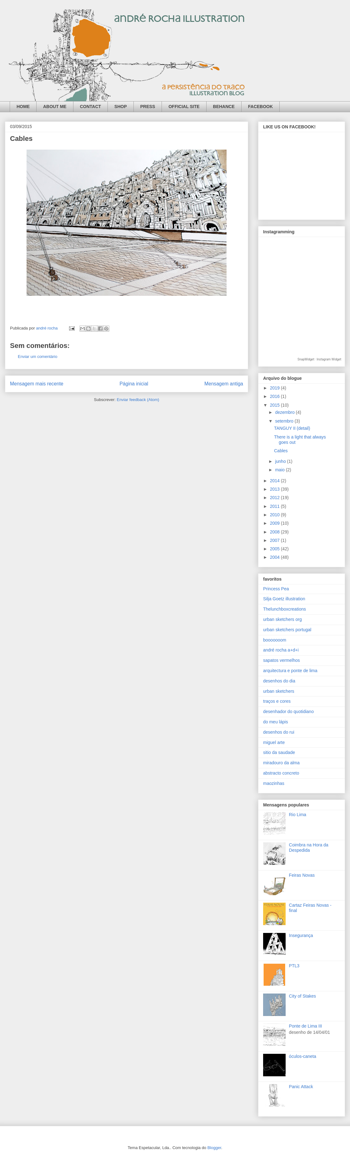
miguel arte (274, 742)
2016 (275, 396)
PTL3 (294, 965)
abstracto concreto (281, 773)
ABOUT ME (55, 106)
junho (281, 461)
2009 (275, 523)
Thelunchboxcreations (284, 609)
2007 (275, 540)
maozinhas (273, 783)
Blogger (214, 1147)
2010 (275, 514)
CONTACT (90, 106)
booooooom (274, 639)
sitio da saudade (279, 752)
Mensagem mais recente (36, 383)
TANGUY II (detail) (292, 428)
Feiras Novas (302, 875)
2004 (275, 557)
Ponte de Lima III (305, 1026)
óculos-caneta (302, 1056)
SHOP (120, 106)
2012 (275, 497)
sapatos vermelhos (281, 660)
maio (280, 469)
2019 (275, 387)
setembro (284, 421)
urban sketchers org (282, 619)
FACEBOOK (260, 106)
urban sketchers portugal (287, 629)
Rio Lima (297, 814)
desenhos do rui (278, 732)
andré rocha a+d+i (281, 649)
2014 (275, 480)
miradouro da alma (281, 762)
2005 (275, 548)
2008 (275, 531)
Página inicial (133, 383)
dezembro (285, 412)
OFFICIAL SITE (183, 106)
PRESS (147, 106)
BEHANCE (224, 106)
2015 (275, 405)
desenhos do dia (279, 680)
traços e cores (277, 701)
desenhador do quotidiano (288, 711)
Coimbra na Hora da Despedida (308, 847)
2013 (275, 489)
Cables (281, 450)
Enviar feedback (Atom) (138, 399)
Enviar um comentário (37, 356)
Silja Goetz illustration (284, 598)
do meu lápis (275, 721)
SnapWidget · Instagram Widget (319, 359)
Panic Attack (301, 1086)
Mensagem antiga (223, 383)
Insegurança (301, 935)
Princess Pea (276, 588)
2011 (275, 506)
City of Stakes (302, 996)
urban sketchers (278, 691)
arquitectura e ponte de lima (290, 670)
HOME (23, 106)
